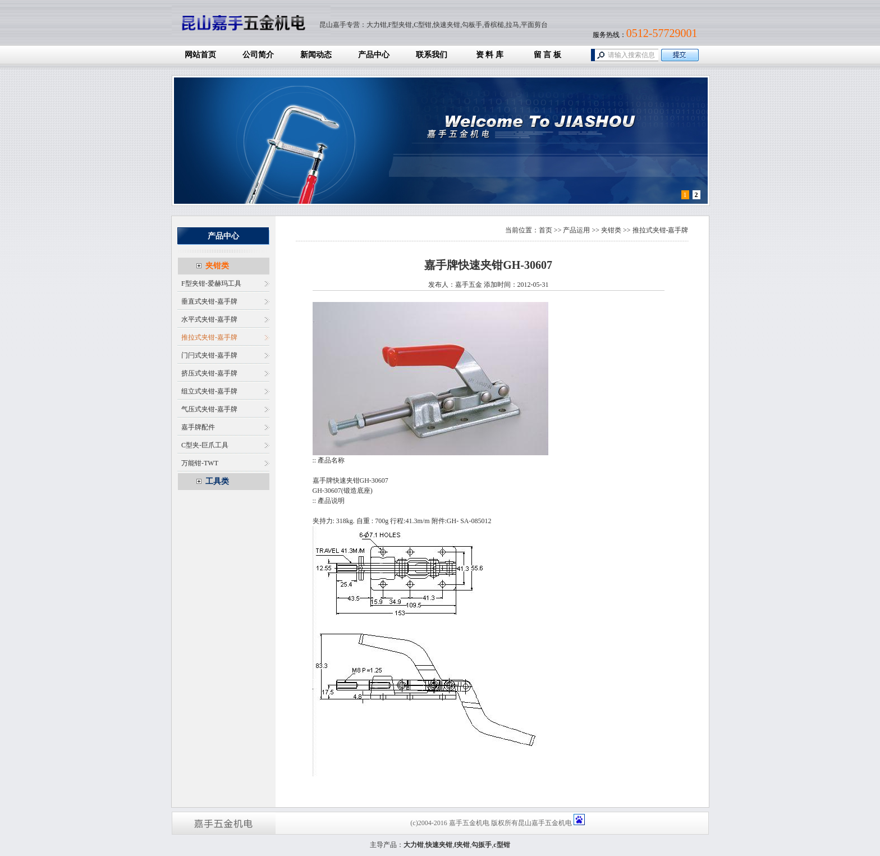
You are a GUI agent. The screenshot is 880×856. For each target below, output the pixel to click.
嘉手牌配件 (198, 427)
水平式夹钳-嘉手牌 (209, 319)
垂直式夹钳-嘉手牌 (209, 301)
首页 (545, 230)
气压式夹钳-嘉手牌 (209, 409)
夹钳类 (217, 266)
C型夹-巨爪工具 (204, 445)
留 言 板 (547, 55)
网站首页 (200, 55)
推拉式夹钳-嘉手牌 (209, 337)
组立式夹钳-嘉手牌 (209, 391)
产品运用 (576, 230)
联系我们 (431, 55)
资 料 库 (489, 55)
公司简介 (258, 55)
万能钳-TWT (199, 463)
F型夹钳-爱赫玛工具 (211, 283)
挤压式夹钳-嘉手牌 (209, 373)
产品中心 (373, 55)
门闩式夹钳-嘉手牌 (209, 355)
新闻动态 (316, 55)
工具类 (217, 481)
